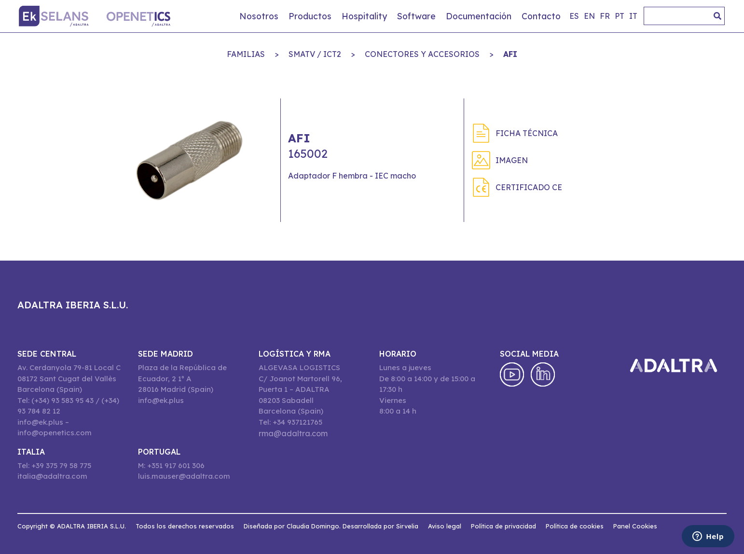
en (589, 16)
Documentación (478, 16)
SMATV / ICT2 (315, 54)
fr (605, 16)
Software (416, 16)
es (574, 16)
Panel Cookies (635, 526)
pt (619, 16)
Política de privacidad (503, 526)
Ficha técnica (527, 133)
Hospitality (364, 16)
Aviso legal (444, 526)
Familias (246, 54)
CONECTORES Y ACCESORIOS (422, 54)
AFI (510, 54)
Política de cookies (575, 526)
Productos (310, 16)
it (633, 16)
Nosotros (258, 16)
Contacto (541, 16)
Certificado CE (529, 187)
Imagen (512, 160)
